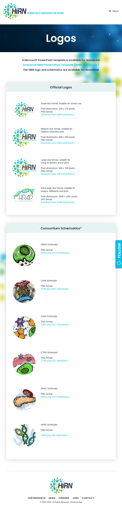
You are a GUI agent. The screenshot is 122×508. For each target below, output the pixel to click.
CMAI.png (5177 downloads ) (55, 324)
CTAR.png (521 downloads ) (55, 360)
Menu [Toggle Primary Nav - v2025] (113, 11)
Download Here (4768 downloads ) (58, 202)
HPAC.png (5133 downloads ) (55, 396)
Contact (88, 498)
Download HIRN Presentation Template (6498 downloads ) (61, 65)
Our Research (36, 498)
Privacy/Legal (76, 502)
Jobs (75, 498)
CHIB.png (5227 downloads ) (55, 289)
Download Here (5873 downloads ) (58, 174)
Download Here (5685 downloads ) (58, 114)
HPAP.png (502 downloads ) (54, 435)
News (52, 498)
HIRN (49, 502)
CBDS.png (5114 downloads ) (55, 252)
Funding (64, 498)
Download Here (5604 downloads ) (58, 143)
